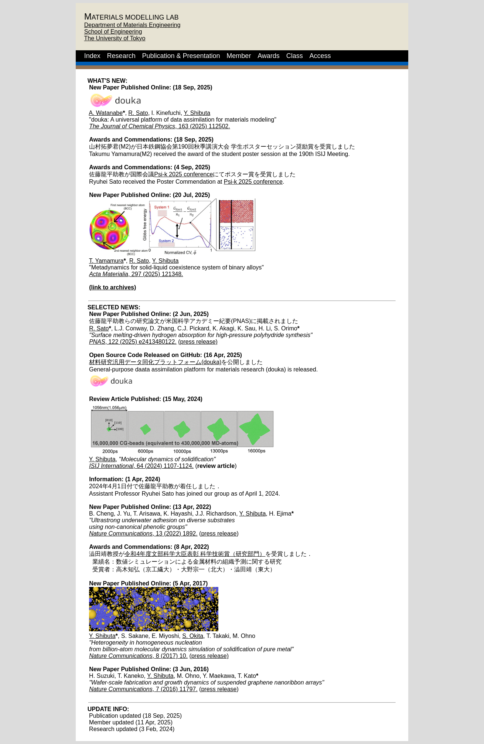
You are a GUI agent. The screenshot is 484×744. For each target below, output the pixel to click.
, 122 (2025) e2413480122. (133, 342)
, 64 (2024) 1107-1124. (141, 466)
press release (218, 533)
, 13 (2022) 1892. (143, 533)
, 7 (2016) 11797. (143, 689)
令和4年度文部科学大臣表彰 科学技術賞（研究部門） (195, 554)
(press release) (198, 342)
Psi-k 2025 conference (183, 174)
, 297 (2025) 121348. (136, 274)
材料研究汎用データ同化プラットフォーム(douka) (155, 362)
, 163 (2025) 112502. (159, 126)
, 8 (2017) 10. (138, 656)
